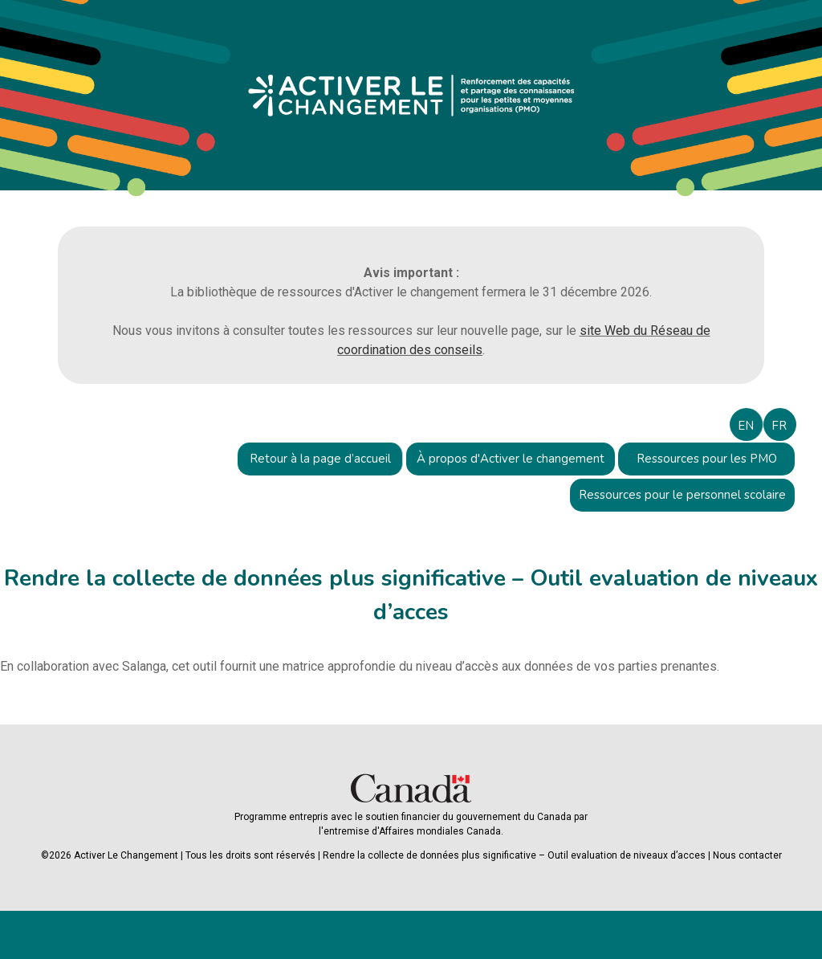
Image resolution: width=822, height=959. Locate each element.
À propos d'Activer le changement (510, 459)
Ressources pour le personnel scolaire (682, 495)
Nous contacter (747, 855)
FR (779, 426)
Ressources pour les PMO (707, 459)
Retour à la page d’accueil (320, 459)
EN (746, 426)
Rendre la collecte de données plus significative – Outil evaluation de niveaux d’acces (514, 855)
